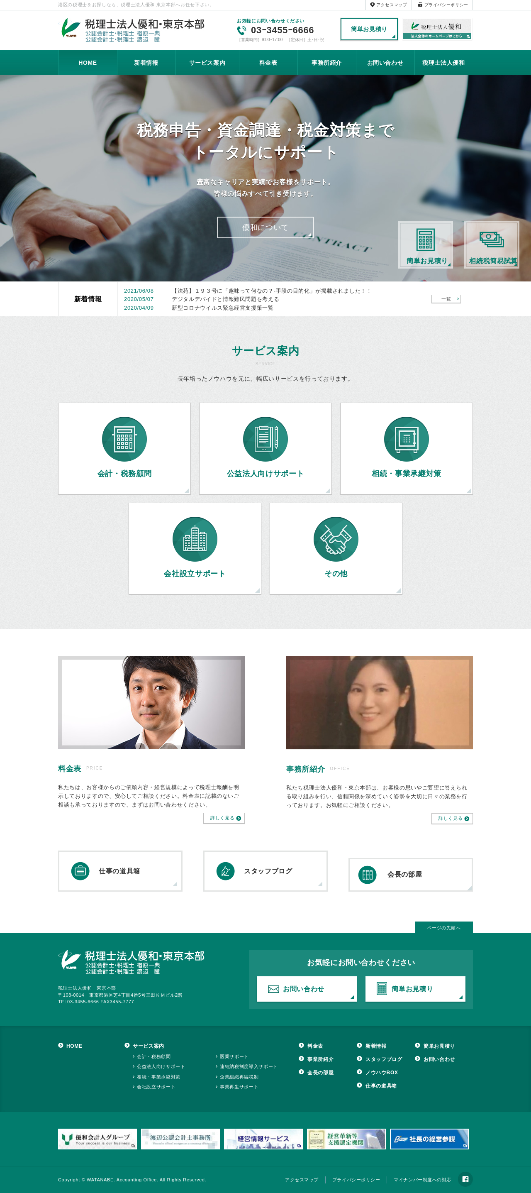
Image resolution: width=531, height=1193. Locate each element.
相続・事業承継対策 (158, 1076)
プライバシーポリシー (446, 4)
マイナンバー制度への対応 (422, 1179)
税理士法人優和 (437, 29)
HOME (87, 62)
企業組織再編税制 (239, 1076)
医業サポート (234, 1056)
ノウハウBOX (381, 1073)
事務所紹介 (327, 62)
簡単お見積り (369, 29)
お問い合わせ (385, 62)
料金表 (268, 62)
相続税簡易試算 (493, 260)
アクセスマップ (391, 4)
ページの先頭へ (444, 927)
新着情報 (146, 62)
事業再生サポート (239, 1086)
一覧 (446, 298)
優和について (265, 227)
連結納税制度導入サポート (249, 1066)
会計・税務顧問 (154, 1056)
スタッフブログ (268, 871)
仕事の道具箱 (119, 871)
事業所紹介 (320, 1059)
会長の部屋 (404, 874)
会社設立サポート (156, 1086)
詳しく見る (222, 817)
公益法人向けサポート (161, 1066)
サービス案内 (207, 62)
